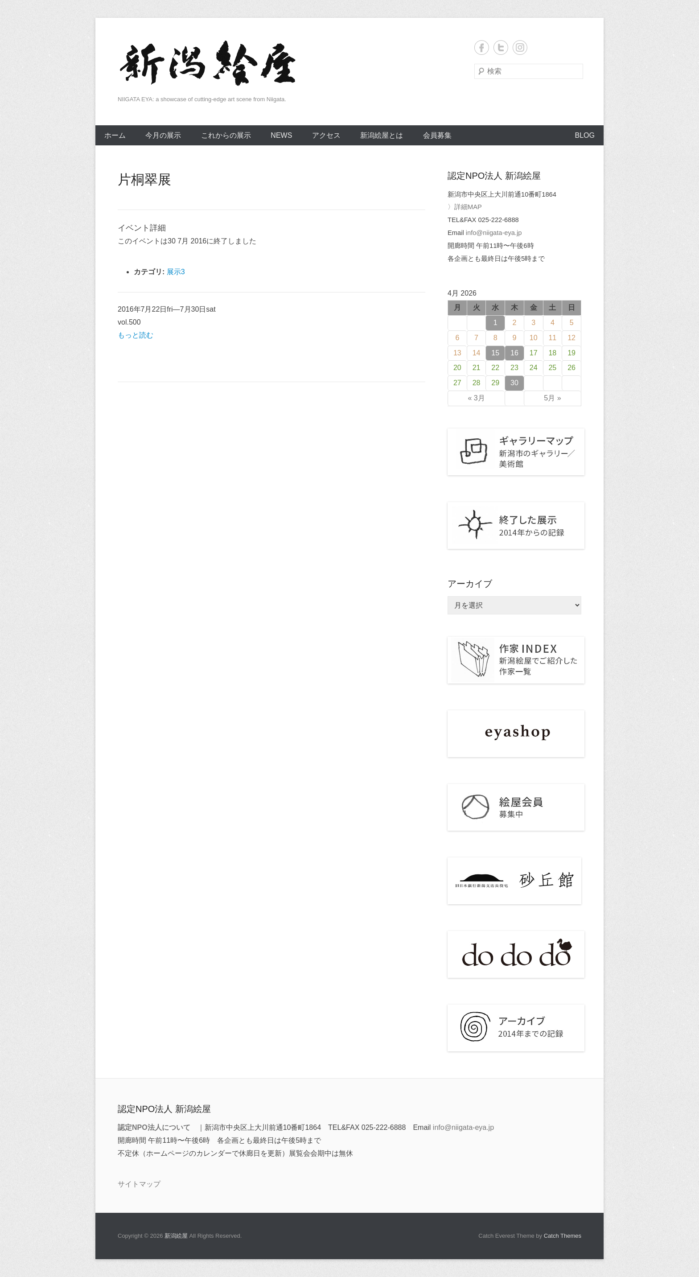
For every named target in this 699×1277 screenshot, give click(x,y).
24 (534, 367)
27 (457, 383)
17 (534, 353)
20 (457, 367)
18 (552, 353)
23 (514, 367)
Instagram (520, 47)
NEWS (281, 135)
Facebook (481, 47)
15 (495, 353)
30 (514, 383)
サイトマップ (139, 1184)
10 (534, 338)
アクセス (326, 135)
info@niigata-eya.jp (494, 232)
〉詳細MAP (465, 206)
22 (495, 367)
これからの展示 (226, 135)
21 (477, 367)
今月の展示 (163, 135)
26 (571, 367)
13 (457, 353)
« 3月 (476, 398)
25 (552, 367)
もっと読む (135, 335)
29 (495, 383)
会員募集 (437, 135)
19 (571, 353)
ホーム (115, 135)
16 (514, 353)
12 (571, 338)
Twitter (500, 47)
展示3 (176, 272)
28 (477, 383)
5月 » (552, 398)
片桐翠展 (144, 179)
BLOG (585, 135)
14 (477, 353)
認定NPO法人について (154, 1127)
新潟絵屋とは (381, 135)
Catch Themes (562, 1235)
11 (552, 338)
